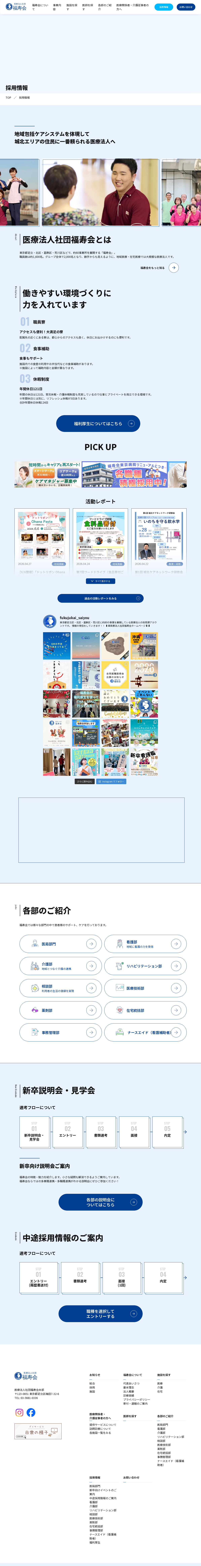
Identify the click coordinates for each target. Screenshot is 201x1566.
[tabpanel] (57, 475)
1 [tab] (90, 486)
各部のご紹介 (105, 7)
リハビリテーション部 (170, 1440)
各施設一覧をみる (100, 1435)
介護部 (161, 1435)
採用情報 (94, 1480)
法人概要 (128, 1394)
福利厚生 (94, 1545)
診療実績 (128, 1398)
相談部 (161, 1444)
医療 (160, 1386)
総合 (92, 1386)
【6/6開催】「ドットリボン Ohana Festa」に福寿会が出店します (41, 575)
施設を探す (71, 7)
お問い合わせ (131, 1480)
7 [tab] (111, 486)
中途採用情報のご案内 (102, 1501)
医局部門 (162, 1427)
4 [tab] (100, 486)
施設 (92, 1394)
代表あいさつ (131, 1386)
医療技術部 (164, 1448)
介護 (160, 1390)
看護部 (161, 1431)
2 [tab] (94, 486)
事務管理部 (164, 1460)
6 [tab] (107, 486)
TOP (8, 98)
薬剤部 (161, 1452)
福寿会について (40, 7)
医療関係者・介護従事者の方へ (132, 7)
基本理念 (128, 1390)
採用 (92, 1390)
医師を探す (87, 7)
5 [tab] (104, 486)
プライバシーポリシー (136, 1402)
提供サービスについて (102, 1427)
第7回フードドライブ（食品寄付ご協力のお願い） (100, 575)
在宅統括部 (164, 1456)
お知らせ (94, 1378)
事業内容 (57, 7)
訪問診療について (100, 1431)
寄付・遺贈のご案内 (135, 1406)
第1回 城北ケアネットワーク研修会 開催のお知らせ (159, 575)
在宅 (160, 1394)
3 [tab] (97, 486)
